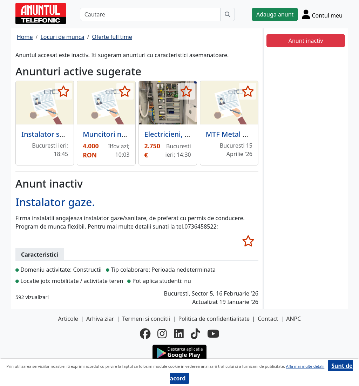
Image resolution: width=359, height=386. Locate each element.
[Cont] (322, 14)
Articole (68, 319)
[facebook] (145, 334)
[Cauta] (227, 14)
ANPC (293, 319)
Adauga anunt (274, 14)
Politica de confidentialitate (214, 319)
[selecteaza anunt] (63, 91)
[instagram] (162, 334)
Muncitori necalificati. (119, 134)
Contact (268, 319)
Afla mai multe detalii (305, 366)
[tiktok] (195, 334)
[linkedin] (179, 334)
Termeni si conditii (146, 319)
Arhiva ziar (100, 319)
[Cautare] (150, 14)
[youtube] (213, 334)
